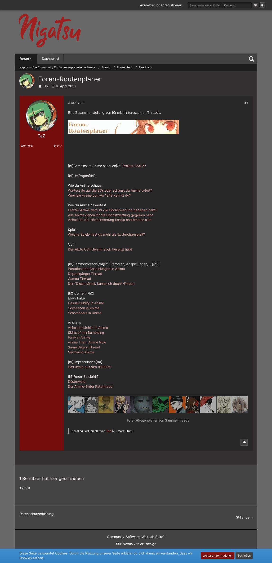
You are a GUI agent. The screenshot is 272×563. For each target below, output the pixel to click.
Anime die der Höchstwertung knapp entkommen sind (110, 220)
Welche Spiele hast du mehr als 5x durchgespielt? (106, 234)
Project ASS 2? (134, 166)
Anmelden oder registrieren (161, 5)
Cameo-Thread (79, 279)
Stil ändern (244, 517)
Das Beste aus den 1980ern (89, 367)
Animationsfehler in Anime (88, 327)
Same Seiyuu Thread (84, 347)
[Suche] (251, 58)
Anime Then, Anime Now (87, 342)
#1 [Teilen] (246, 103)
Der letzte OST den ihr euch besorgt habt (100, 249)
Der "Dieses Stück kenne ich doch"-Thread (101, 284)
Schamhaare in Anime (85, 313)
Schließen (244, 555)
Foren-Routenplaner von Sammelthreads (158, 420)
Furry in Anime (79, 337)
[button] (255, 5)
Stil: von (136, 544)
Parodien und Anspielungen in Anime (96, 269)
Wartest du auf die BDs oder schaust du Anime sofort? (110, 190)
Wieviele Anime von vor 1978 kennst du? (99, 195)
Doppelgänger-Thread (85, 274)
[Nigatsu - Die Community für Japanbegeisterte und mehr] (50, 31)
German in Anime (81, 352)
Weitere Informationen (217, 555)
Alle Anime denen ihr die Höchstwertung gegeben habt (110, 215)
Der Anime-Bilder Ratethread (90, 386)
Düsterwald (76, 381)
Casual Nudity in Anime (86, 303)
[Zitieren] (244, 442)
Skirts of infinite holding (86, 332)
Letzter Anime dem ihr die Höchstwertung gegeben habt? (112, 210)
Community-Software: (136, 537)
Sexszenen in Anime (83, 308)
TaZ (46, 86)
